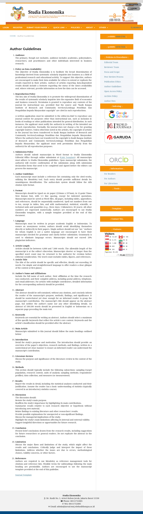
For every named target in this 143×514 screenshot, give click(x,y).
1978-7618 (120, 47)
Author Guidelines (112, 86)
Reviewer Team (111, 67)
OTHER (102, 27)
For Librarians (111, 183)
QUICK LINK (59, 27)
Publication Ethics (112, 81)
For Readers (109, 173)
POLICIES (75, 27)
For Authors (109, 178)
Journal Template (23, 475)
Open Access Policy (113, 91)
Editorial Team (111, 62)
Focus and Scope (112, 72)
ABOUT (89, 27)
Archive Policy (111, 96)
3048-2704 (120, 36)
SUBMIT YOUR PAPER (37, 27)
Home (13, 36)
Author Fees (109, 101)
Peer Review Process (113, 76)
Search (136, 27)
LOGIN (6, 27)
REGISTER (17, 27)
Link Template (68, 157)
